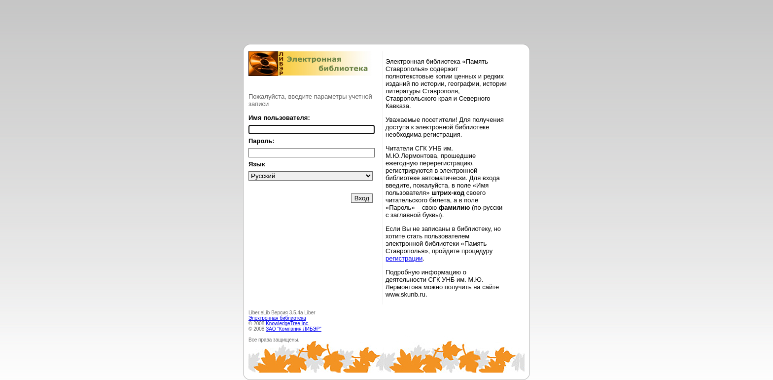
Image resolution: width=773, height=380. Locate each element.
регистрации (404, 258)
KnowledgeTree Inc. (288, 323)
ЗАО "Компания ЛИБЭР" (293, 329)
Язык (256, 164)
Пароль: (261, 141)
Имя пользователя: (279, 117)
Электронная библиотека (277, 318)
